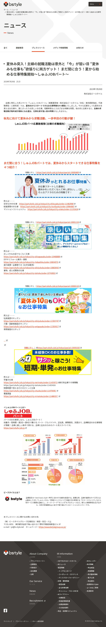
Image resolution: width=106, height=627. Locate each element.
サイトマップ (8, 621)
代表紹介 (33, 567)
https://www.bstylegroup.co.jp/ (52, 527)
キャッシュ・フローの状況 (68, 591)
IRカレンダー (91, 561)
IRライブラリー (63, 594)
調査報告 (19, 47)
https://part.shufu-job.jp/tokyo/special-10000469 (58, 172)
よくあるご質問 (92, 587)
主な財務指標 (63, 587)
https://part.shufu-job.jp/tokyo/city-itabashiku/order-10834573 (32, 262)
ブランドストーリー (37, 561)
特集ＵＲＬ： (30, 347)
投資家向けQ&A (92, 584)
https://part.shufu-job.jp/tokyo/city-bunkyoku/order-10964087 (48, 206)
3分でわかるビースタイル (67, 561)
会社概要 (33, 571)
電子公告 (91, 577)
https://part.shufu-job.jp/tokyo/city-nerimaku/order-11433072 (31, 382)
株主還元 (91, 581)
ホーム (6, 9)
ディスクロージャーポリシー (69, 577)
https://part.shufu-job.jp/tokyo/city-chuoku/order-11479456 (31, 390)
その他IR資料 (63, 608)
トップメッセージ (65, 571)
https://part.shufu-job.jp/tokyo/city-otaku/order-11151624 (54, 209)
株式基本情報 (92, 574)
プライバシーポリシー (22, 621)
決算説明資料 (63, 604)
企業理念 (33, 564)
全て (5, 47)
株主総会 (91, 567)
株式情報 (90, 564)
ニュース (14, 9)
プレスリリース (38, 47)
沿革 (32, 574)
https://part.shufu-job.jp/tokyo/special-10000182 (59, 347)
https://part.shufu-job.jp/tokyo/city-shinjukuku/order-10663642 (32, 267)
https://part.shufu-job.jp (15, 428)
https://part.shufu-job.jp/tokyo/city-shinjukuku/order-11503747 (32, 321)
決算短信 (62, 597)
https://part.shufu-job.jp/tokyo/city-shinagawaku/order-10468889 (33, 256)
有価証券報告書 (64, 601)
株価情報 (91, 571)
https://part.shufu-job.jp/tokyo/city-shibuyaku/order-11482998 (47, 203)
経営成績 (62, 584)
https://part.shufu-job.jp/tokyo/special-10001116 (58, 222)
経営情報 (61, 567)
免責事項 (90, 591)
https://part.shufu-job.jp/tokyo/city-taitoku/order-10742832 (30, 273)
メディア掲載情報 (60, 47)
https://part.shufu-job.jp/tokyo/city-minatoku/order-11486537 (32, 396)
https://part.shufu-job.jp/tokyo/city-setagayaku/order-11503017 (32, 326)
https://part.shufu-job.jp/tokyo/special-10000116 (58, 286)
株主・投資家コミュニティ (67, 611)
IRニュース (62, 564)
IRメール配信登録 (38, 621)
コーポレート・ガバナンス (68, 574)
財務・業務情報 (63, 581)
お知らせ (80, 47)
